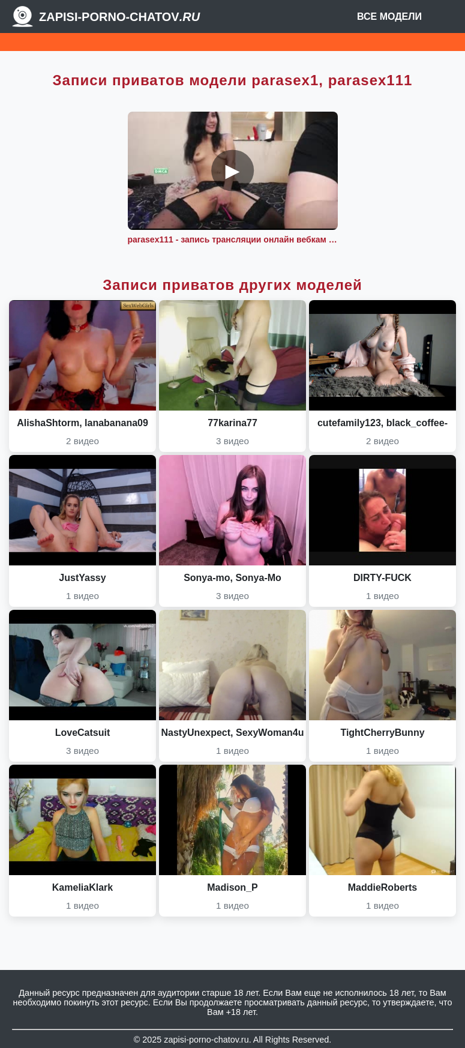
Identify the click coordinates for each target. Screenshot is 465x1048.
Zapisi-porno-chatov (119, 16)
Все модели (389, 16)
